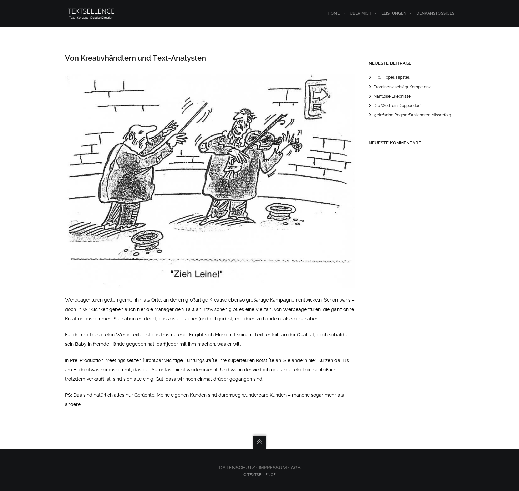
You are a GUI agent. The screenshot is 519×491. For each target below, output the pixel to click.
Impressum (273, 467)
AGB (295, 467)
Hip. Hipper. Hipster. (392, 77)
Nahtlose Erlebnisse (392, 96)
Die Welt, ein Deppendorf (397, 105)
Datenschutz (237, 467)
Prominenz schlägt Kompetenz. (402, 87)
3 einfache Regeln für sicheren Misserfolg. (413, 115)
